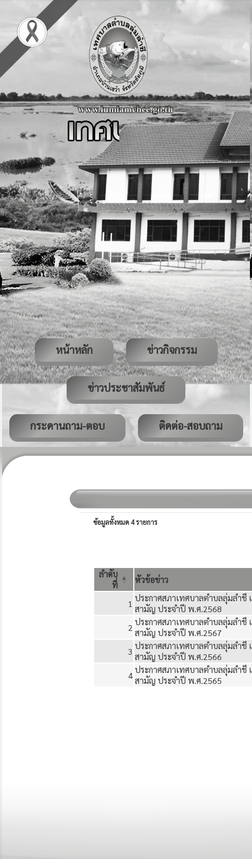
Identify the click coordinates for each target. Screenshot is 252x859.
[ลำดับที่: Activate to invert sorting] (113, 579)
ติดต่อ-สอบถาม (190, 425)
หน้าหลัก (74, 349)
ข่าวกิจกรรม (172, 349)
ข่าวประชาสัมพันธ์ (126, 387)
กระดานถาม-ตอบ (67, 425)
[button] (151, 579)
